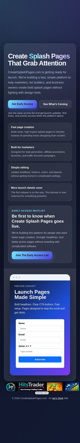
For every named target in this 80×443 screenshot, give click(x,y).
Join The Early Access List (32, 255)
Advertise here (42, 393)
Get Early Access (22, 104)
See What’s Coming (55, 104)
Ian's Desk (57, 398)
